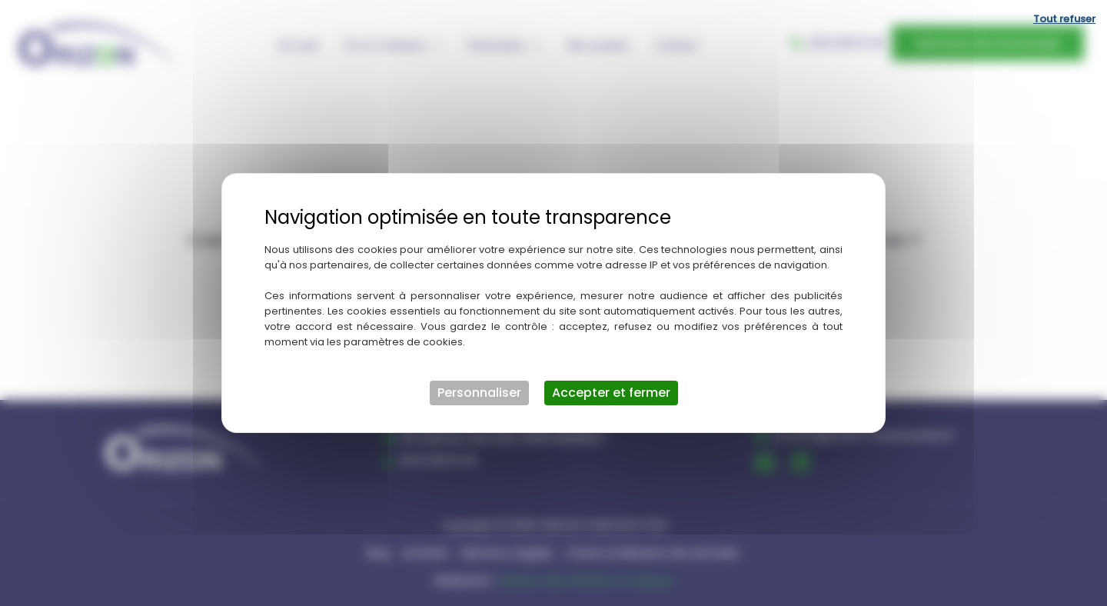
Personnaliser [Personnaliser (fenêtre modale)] (479, 392)
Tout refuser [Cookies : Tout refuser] (1064, 19)
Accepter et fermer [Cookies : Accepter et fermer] (611, 392)
